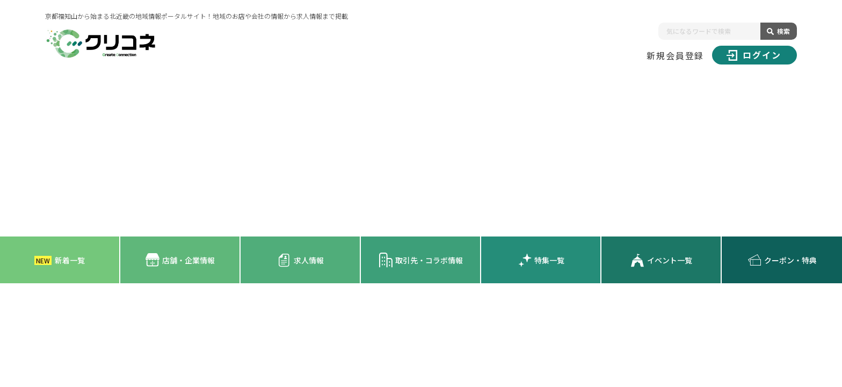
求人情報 (300, 260)
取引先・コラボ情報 (421, 260)
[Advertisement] (421, 156)
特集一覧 (541, 260)
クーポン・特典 (782, 260)
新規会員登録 (676, 55)
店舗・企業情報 (180, 260)
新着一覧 (59, 260)
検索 (783, 30)
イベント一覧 (661, 260)
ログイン (754, 54)
